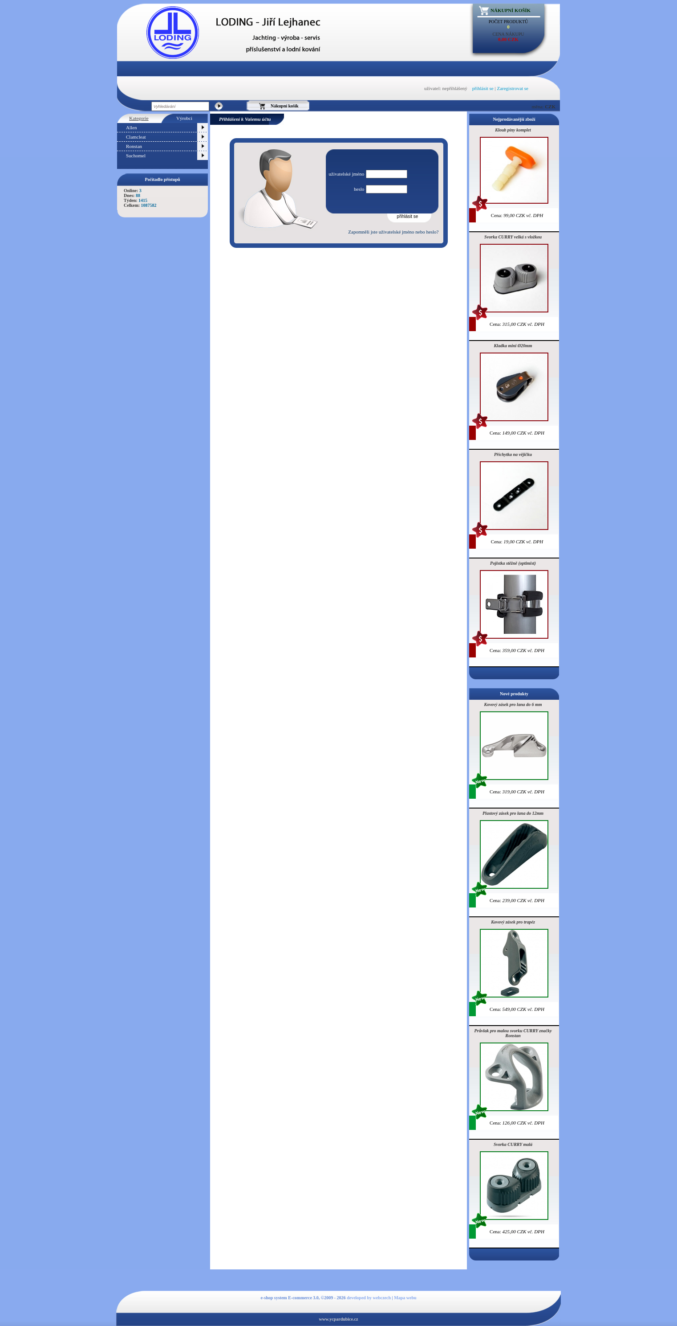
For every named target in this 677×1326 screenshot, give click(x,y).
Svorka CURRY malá (513, 1144)
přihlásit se (483, 88)
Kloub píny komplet (513, 129)
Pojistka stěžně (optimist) (513, 563)
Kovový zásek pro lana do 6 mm (513, 704)
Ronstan (134, 146)
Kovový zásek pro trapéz (513, 922)
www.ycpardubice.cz (338, 1319)
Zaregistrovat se (512, 88)
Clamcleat (136, 137)
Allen (131, 127)
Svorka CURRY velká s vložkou (513, 236)
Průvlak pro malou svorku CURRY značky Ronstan (512, 1033)
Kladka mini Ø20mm (513, 345)
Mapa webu (405, 1297)
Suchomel (136, 155)
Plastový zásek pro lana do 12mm (512, 813)
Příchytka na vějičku (513, 454)
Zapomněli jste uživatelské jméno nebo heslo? (393, 231)
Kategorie (138, 118)
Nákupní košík (511, 10)
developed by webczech (369, 1297)
